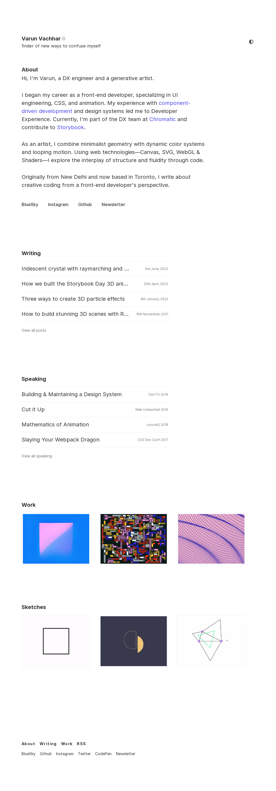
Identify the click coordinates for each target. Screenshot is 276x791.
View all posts (36, 330)
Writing (31, 253)
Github (85, 204)
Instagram (58, 204)
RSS (81, 743)
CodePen (103, 753)
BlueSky (30, 204)
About (28, 743)
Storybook (70, 127)
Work (29, 505)
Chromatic (162, 119)
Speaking (34, 379)
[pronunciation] (63, 39)
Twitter (84, 753)
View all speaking (39, 456)
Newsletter (113, 204)
